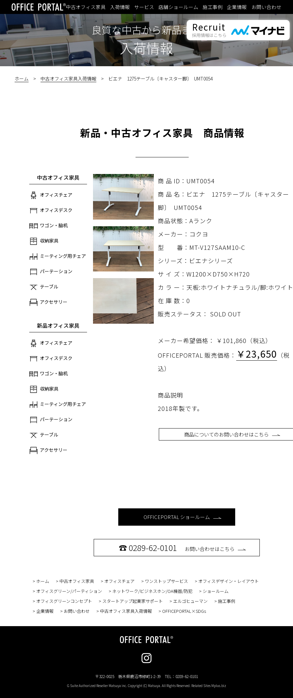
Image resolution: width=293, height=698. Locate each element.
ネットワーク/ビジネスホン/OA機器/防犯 (152, 591)
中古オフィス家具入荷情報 (68, 78)
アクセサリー (48, 302)
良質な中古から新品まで (146, 30)
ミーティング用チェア (57, 256)
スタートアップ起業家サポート (132, 601)
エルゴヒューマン (190, 601)
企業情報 (237, 7)
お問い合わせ (266, 7)
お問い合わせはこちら (182, 547)
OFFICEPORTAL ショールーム (183, 516)
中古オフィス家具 (86, 7)
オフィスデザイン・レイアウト (228, 581)
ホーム (22, 78)
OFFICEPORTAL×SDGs (184, 611)
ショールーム (216, 591)
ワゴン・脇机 (48, 226)
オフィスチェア (50, 195)
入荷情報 (120, 7)
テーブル (43, 287)
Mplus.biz (218, 685)
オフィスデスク (50, 210)
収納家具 (43, 241)
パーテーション (50, 271)
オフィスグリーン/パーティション (69, 591)
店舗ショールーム (178, 7)
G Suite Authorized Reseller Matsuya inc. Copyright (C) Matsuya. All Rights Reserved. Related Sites (146, 685)
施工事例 (213, 7)
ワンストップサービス (166, 581)
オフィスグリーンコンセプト (64, 601)
